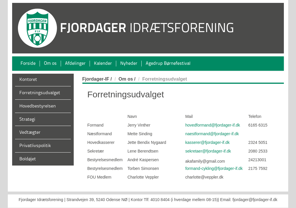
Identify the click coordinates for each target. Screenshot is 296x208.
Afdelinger (75, 63)
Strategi (27, 119)
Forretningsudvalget (39, 93)
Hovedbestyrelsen (37, 106)
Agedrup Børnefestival (168, 63)
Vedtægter (29, 132)
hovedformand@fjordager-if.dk (212, 125)
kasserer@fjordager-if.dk (207, 142)
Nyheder (128, 63)
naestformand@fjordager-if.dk (212, 133)
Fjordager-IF (95, 79)
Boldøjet (27, 159)
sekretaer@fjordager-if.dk (208, 151)
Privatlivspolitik (35, 146)
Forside (28, 63)
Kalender (103, 63)
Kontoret (28, 79)
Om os (50, 63)
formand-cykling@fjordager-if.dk (214, 168)
